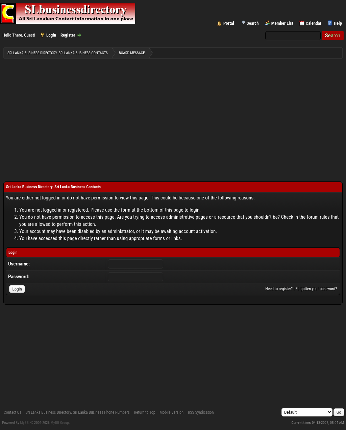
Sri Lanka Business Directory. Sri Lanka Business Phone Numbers (78, 412)
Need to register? (279, 288)
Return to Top (144, 412)
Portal (228, 23)
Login (51, 35)
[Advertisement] (173, 115)
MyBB (24, 423)
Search (253, 23)
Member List (282, 23)
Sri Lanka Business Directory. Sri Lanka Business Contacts (57, 53)
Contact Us (12, 412)
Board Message (132, 53)
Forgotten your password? (316, 288)
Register (67, 35)
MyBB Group (60, 423)
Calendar (313, 23)
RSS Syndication (201, 412)
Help (338, 23)
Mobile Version (171, 412)
